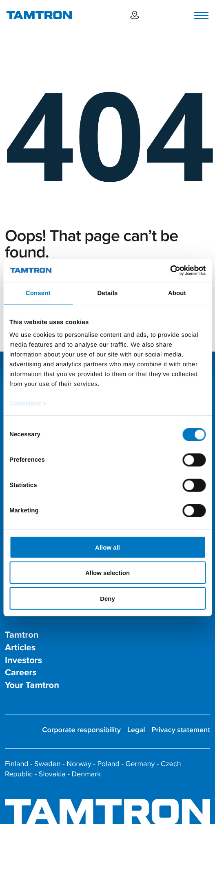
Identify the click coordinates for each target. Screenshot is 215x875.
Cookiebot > (28, 403)
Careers (21, 672)
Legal (136, 730)
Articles (20, 647)
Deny (107, 598)
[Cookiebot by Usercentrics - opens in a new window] (170, 270)
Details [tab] (108, 292)
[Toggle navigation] (201, 15)
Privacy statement (181, 730)
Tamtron (22, 635)
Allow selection (107, 572)
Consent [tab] (38, 292)
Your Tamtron (32, 685)
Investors (23, 660)
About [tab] (177, 292)
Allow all (107, 546)
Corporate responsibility (81, 730)
